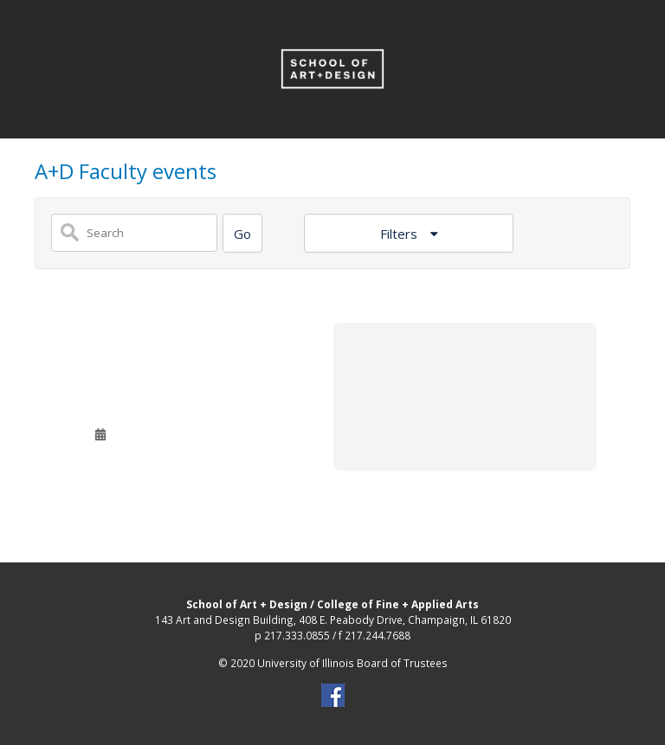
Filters (400, 233)
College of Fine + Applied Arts (398, 604)
